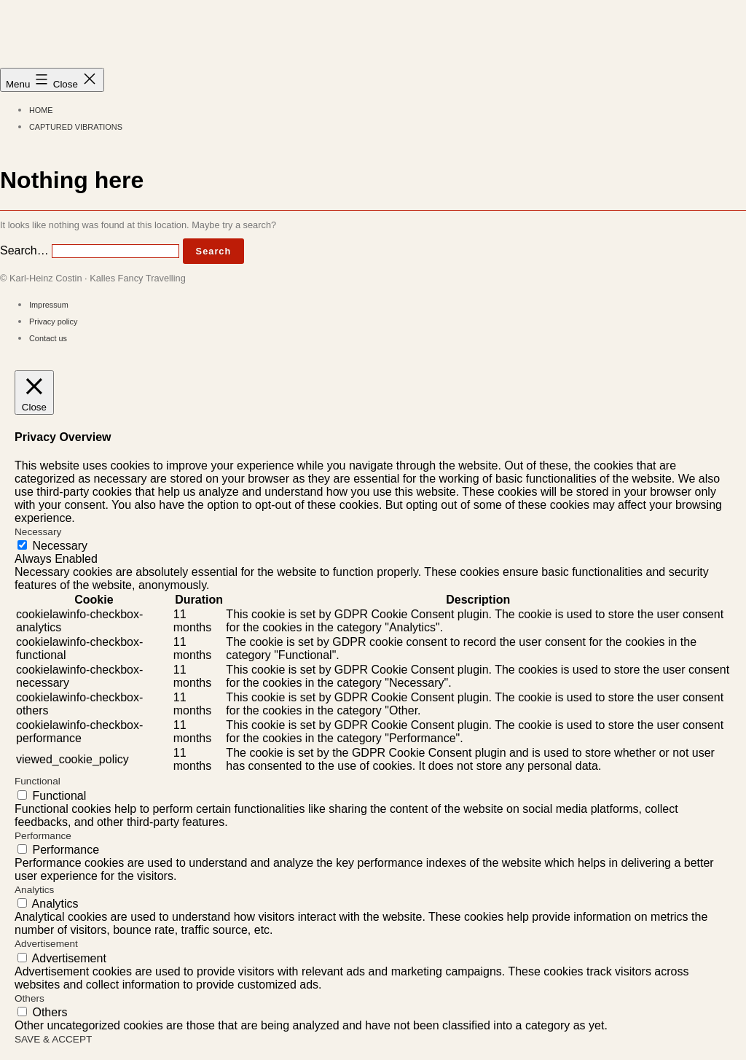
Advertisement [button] (46, 943)
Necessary (59, 545)
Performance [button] (43, 835)
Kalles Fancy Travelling (151, 36)
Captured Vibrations (75, 126)
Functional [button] (37, 781)
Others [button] (29, 998)
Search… (24, 250)
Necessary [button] (38, 531)
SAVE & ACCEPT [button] (53, 1039)
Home (41, 110)
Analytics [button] (34, 889)
